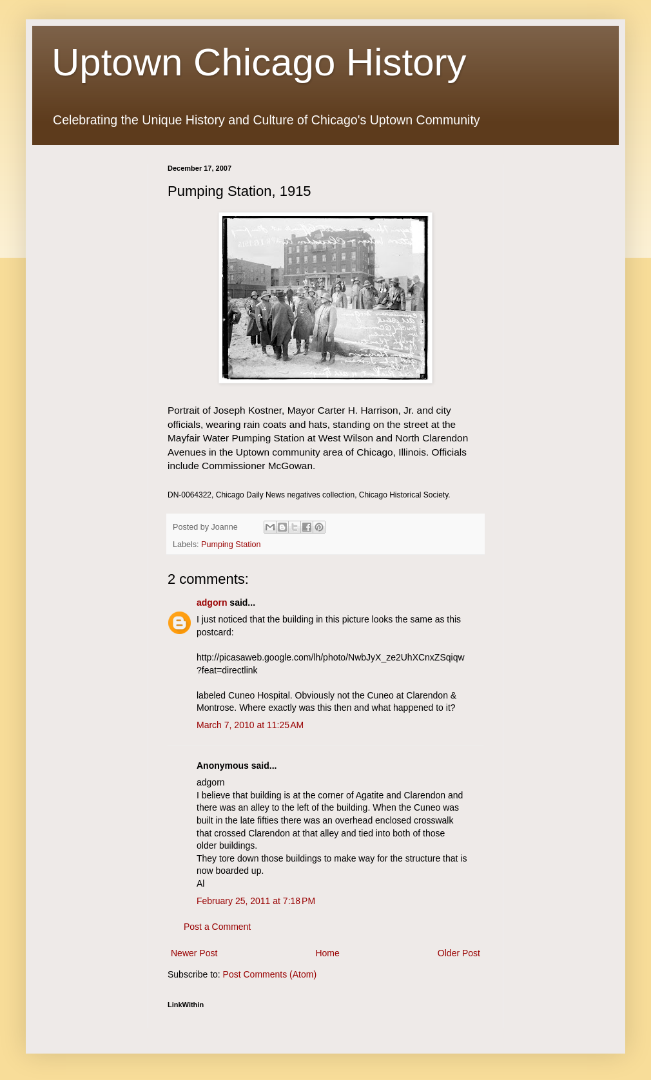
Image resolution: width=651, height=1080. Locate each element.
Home (327, 953)
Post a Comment (217, 926)
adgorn (212, 602)
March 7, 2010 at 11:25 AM (250, 725)
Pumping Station (230, 544)
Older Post (459, 953)
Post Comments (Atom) (269, 974)
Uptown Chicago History (259, 62)
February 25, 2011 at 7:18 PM (256, 901)
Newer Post (194, 953)
